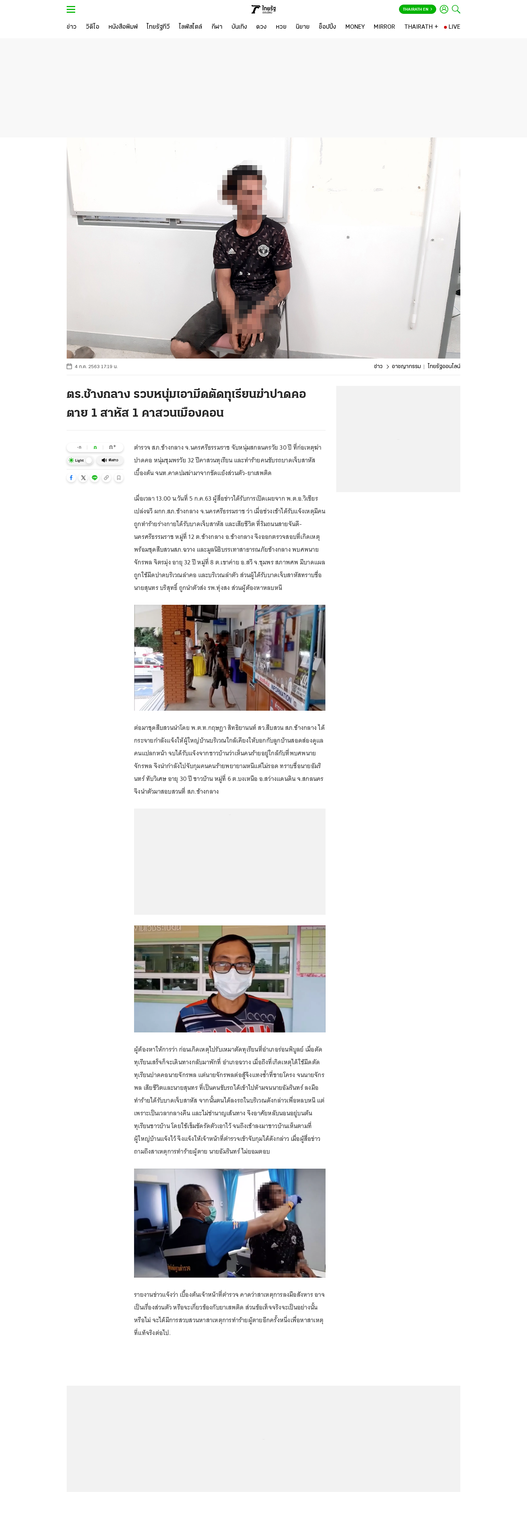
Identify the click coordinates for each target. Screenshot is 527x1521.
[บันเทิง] (239, 27)
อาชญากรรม (406, 367)
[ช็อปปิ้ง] (327, 27)
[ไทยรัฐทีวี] (158, 27)
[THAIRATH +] (421, 27)
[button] (71, 477)
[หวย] (281, 27)
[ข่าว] (72, 27)
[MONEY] (355, 27)
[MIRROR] (384, 27)
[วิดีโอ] (92, 27)
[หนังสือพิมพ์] (123, 27)
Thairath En (417, 9)
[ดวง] (261, 27)
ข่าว (378, 367)
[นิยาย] (303, 27)
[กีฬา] (216, 27)
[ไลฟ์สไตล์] (190, 27)
